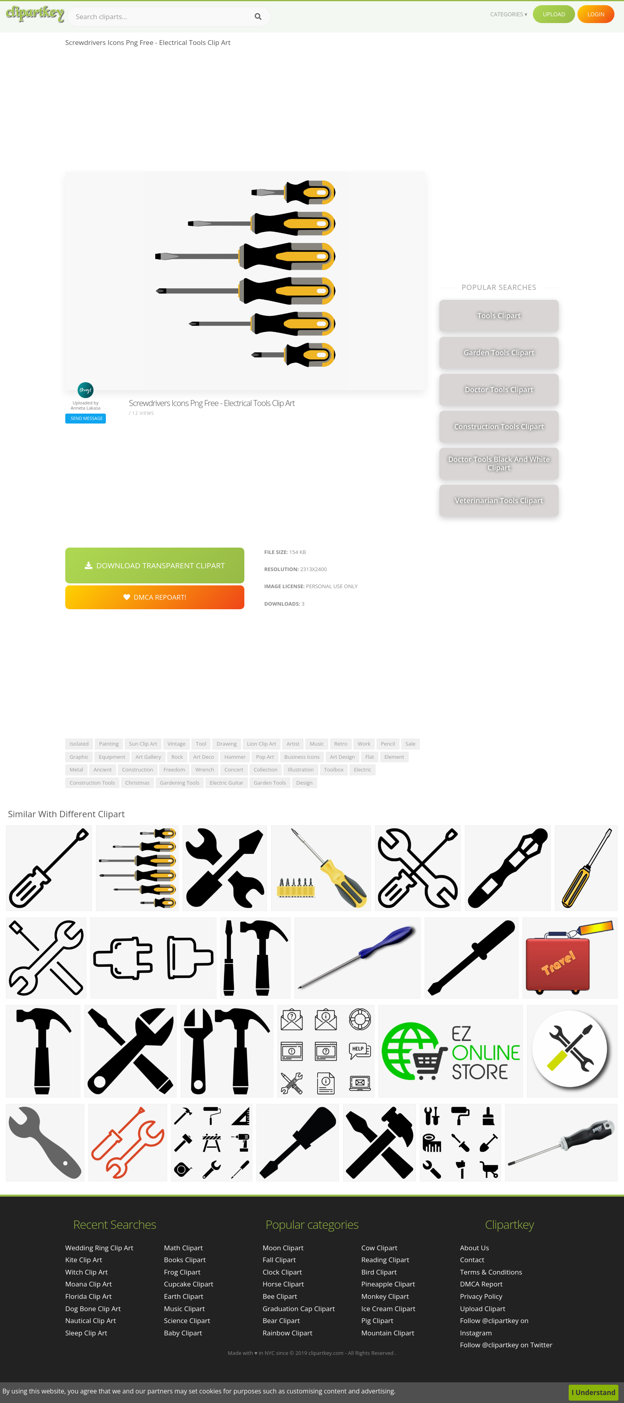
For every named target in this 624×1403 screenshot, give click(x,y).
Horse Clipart (283, 1283)
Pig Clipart (377, 1320)
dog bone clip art (93, 1308)
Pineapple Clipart (388, 1283)
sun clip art (143, 743)
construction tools (92, 782)
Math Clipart (183, 1247)
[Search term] (169, 16)
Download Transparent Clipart (155, 565)
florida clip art (88, 1296)
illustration (301, 769)
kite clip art (83, 1259)
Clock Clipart (282, 1272)
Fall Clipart (279, 1259)
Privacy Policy (481, 1296)
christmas (137, 782)
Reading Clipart (385, 1259)
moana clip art (88, 1283)
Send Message (85, 418)
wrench (204, 769)
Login (595, 14)
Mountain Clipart (387, 1332)
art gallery (148, 756)
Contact (472, 1259)
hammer (235, 756)
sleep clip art (86, 1332)
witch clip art (86, 1272)
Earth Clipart (183, 1296)
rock (177, 756)
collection (266, 769)
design (304, 782)
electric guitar (227, 782)
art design (342, 756)
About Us (474, 1247)
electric (362, 769)
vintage (176, 743)
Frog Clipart (182, 1272)
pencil (388, 743)
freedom (174, 769)
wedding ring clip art (99, 1247)
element (394, 756)
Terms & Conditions (491, 1272)
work (364, 743)
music (317, 743)
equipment (112, 756)
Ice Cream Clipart (388, 1308)
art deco (203, 756)
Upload (554, 14)
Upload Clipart (482, 1308)
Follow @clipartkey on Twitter (506, 1344)
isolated (79, 743)
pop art (265, 756)
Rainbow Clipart (287, 1332)
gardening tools (179, 782)
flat (369, 756)
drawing (226, 743)
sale (410, 743)
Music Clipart (184, 1308)
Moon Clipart (283, 1247)
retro (340, 743)
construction (137, 769)
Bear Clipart (281, 1320)
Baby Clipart (183, 1332)
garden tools (270, 782)
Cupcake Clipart (188, 1283)
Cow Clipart (379, 1247)
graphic (79, 756)
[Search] (258, 17)
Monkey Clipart (385, 1296)
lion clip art (262, 743)
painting (109, 743)
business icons (302, 756)
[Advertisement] (245, 111)
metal (76, 769)
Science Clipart (187, 1320)
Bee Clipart (280, 1296)
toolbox (334, 769)
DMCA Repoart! (154, 597)
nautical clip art (90, 1320)
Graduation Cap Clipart (299, 1308)
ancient (103, 769)
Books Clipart (185, 1259)
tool (201, 743)
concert (233, 769)
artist (293, 743)
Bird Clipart (379, 1272)
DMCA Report (481, 1283)
